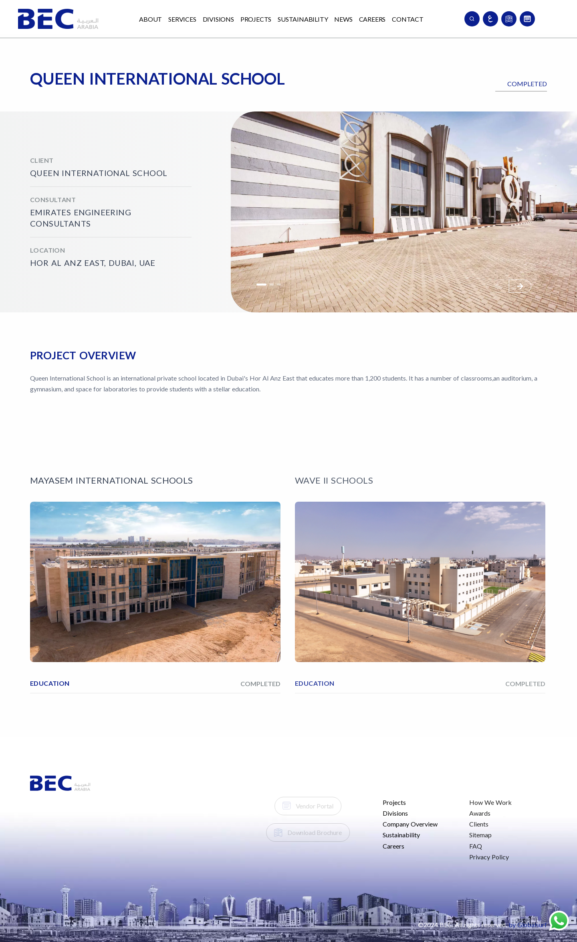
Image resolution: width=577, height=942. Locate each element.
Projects (255, 19)
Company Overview (398, 824)
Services (182, 19)
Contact (408, 19)
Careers (372, 19)
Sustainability (303, 19)
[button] (520, 286)
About (150, 19)
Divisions (218, 19)
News (343, 19)
